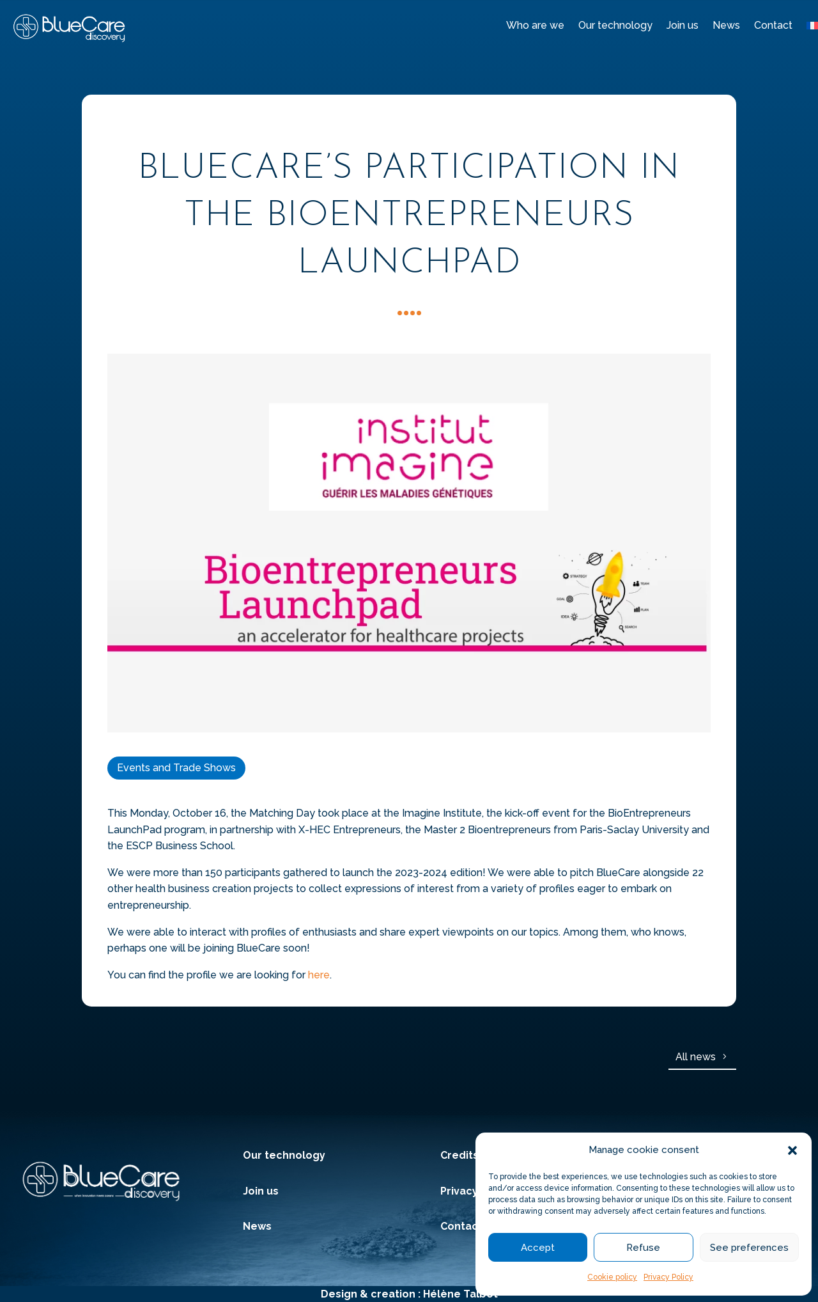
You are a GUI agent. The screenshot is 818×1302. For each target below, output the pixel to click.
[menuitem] (812, 28)
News (726, 25)
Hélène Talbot (460, 1294)
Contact (773, 25)
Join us (682, 25)
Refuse (643, 1247)
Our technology (615, 25)
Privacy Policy (668, 1277)
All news (695, 1057)
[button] (792, 1150)
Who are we (535, 25)
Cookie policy (612, 1277)
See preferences (749, 1247)
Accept (538, 1247)
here (319, 975)
